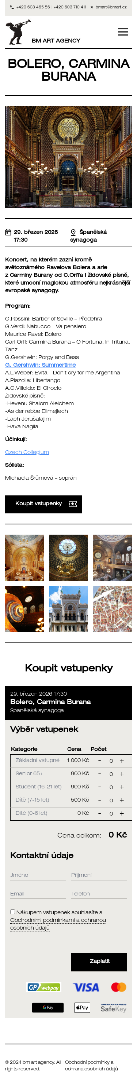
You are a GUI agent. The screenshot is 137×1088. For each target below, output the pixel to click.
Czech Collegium (27, 452)
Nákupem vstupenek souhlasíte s (58, 921)
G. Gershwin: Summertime (40, 365)
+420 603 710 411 (70, 8)
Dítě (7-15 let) (32, 800)
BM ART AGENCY (42, 31)
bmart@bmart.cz (111, 8)
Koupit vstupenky (46, 504)
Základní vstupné (38, 760)
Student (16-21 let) (39, 787)
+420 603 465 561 (34, 8)
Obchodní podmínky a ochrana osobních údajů (91, 1066)
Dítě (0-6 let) (31, 813)
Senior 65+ (29, 774)
